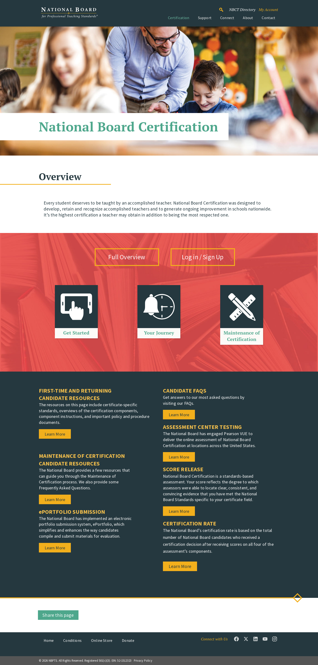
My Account (268, 9)
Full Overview (126, 257)
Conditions (72, 640)
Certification (178, 17)
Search (223, 7)
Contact (268, 17)
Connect (227, 17)
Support (205, 17)
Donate (128, 640)
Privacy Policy (143, 660)
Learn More (180, 566)
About (248, 17)
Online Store (101, 640)
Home (49, 640)
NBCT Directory (242, 9)
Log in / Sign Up (203, 257)
